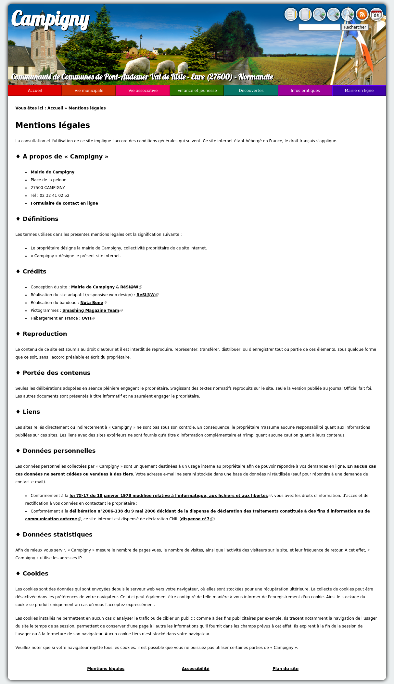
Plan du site (286, 668)
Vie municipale (89, 90)
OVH (88, 318)
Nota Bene (93, 302)
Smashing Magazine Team (92, 310)
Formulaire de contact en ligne (64, 203)
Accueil (55, 108)
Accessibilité (196, 668)
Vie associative (143, 90)
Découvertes (251, 90)
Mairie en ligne (359, 90)
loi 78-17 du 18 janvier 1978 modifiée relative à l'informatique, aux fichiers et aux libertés (171, 495)
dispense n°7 (197, 519)
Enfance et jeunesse (197, 90)
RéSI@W (131, 287)
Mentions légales (105, 668)
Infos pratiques (305, 90)
